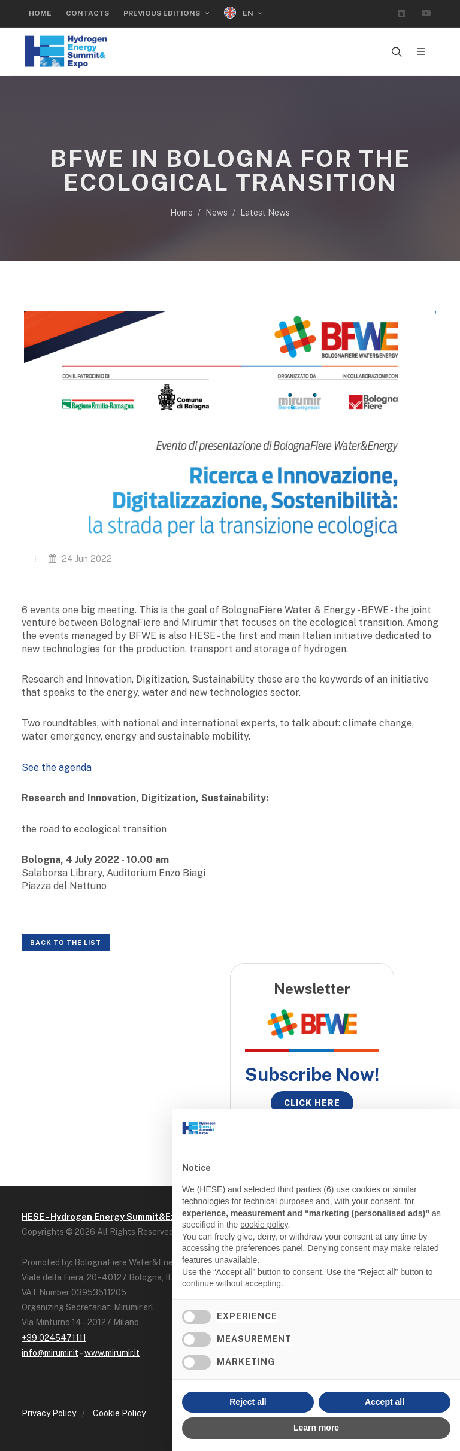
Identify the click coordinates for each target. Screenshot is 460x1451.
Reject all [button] (247, 1402)
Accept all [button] (384, 1402)
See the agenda (57, 767)
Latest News (265, 212)
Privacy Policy (49, 1413)
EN (243, 13)
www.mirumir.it (112, 1353)
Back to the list (65, 942)
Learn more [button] (316, 1427)
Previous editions (166, 13)
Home (40, 13)
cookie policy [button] (264, 1224)
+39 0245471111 (54, 1338)
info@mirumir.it (50, 1353)
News (216, 212)
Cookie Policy (119, 1413)
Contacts (87, 13)
